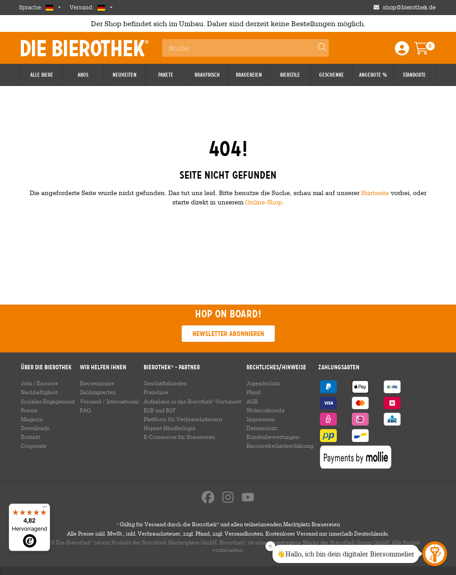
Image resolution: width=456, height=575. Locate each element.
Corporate (34, 445)
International (122, 401)
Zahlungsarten (98, 392)
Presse (29, 410)
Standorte (414, 75)
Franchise (156, 392)
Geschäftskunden (165, 383)
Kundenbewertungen (272, 437)
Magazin (32, 419)
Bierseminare (97, 383)
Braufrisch (207, 75)
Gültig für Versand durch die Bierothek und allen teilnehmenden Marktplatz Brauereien (228, 524)
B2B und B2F (159, 410)
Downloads (35, 428)
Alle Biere (41, 75)
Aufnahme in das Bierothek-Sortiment (192, 401)
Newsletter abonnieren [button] (228, 333)
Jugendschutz (263, 383)
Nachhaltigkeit (39, 392)
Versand (90, 401)
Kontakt (30, 437)
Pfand (253, 392)
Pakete (165, 75)
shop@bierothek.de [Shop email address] (409, 7)
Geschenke (331, 75)
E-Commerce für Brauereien (179, 437)
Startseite (375, 192)
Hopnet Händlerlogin (169, 428)
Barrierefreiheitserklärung (279, 445)
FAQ (85, 410)
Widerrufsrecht (265, 410)
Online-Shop (263, 202)
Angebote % (373, 75)
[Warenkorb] (427, 51)
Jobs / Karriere (39, 383)
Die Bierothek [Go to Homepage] (84, 48)
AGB (252, 401)
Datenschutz (261, 428)
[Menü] (44, 509)
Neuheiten (124, 75)
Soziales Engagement (48, 401)
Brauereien (249, 75)
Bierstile (290, 75)
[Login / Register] (402, 51)
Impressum (260, 419)
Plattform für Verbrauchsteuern (183, 419)
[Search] (318, 48)
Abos (83, 75)
